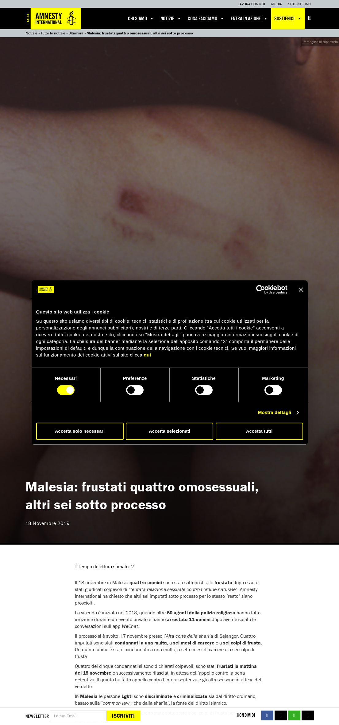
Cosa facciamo (206, 18)
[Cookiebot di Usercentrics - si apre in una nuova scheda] (260, 289)
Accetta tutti (259, 431)
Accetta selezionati (169, 431)
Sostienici (288, 18)
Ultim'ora (75, 33)
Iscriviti (123, 715)
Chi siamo (141, 18)
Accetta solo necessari (80, 431)
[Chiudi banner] (301, 289)
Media (276, 4)
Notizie (171, 18)
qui (147, 354)
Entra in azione (249, 18)
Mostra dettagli (274, 412)
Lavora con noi (251, 4)
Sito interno (299, 4)
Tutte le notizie (52, 33)
